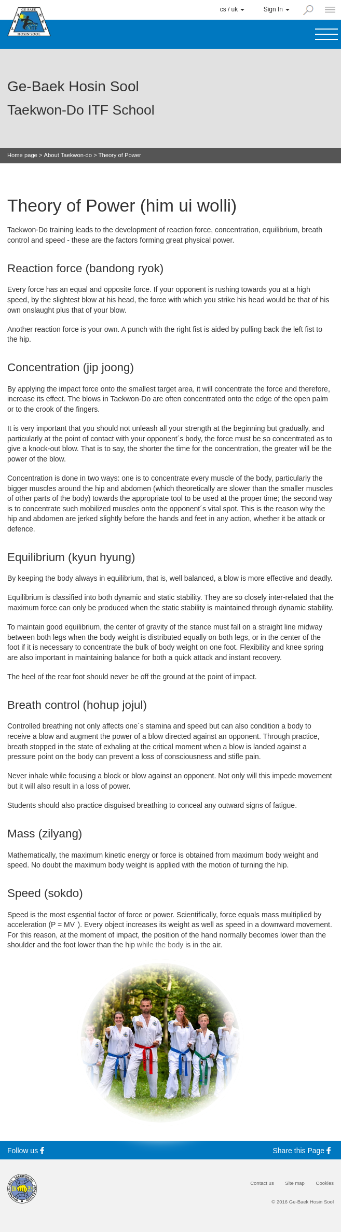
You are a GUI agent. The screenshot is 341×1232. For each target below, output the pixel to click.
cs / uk (232, 9)
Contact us (262, 1183)
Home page (22, 155)
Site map (295, 1183)
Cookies (325, 1183)
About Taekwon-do (68, 155)
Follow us (27, 1150)
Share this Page (303, 1150)
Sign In (277, 9)
